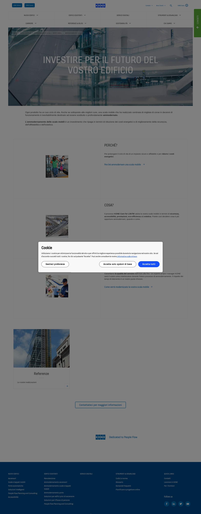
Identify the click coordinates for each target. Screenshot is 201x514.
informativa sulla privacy (127, 256)
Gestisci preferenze (55, 264)
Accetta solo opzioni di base (117, 264)
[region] (100, 257)
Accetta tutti (148, 264)
